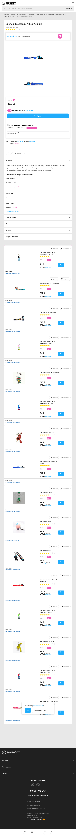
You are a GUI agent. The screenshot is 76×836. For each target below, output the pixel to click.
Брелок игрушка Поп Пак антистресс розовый (48, 342)
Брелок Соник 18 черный (48, 312)
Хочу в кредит (31, 128)
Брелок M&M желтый (47, 641)
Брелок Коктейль (45, 521)
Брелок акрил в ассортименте (50, 372)
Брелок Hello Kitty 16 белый (49, 701)
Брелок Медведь (45, 551)
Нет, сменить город (40, 710)
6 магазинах (20, 141)
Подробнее (29, 110)
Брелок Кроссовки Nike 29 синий (48, 462)
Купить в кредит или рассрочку (20, 125)
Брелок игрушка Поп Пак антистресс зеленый (48, 611)
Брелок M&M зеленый (47, 492)
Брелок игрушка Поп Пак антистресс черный (48, 253)
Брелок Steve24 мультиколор (49, 283)
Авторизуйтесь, (12, 36)
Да (27, 710)
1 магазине (32, 141)
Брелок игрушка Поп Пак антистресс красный (48, 671)
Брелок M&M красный (47, 432)
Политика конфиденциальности (36, 808)
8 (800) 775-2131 (38, 790)
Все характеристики (12, 211)
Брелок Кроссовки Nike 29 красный (48, 580)
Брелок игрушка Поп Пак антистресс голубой (48, 402)
